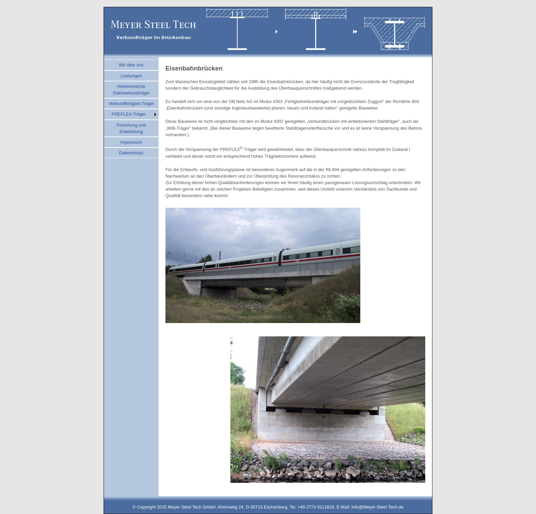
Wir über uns (131, 64)
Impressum (131, 142)
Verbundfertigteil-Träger (131, 103)
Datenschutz (131, 152)
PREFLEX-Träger (129, 114)
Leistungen (131, 75)
